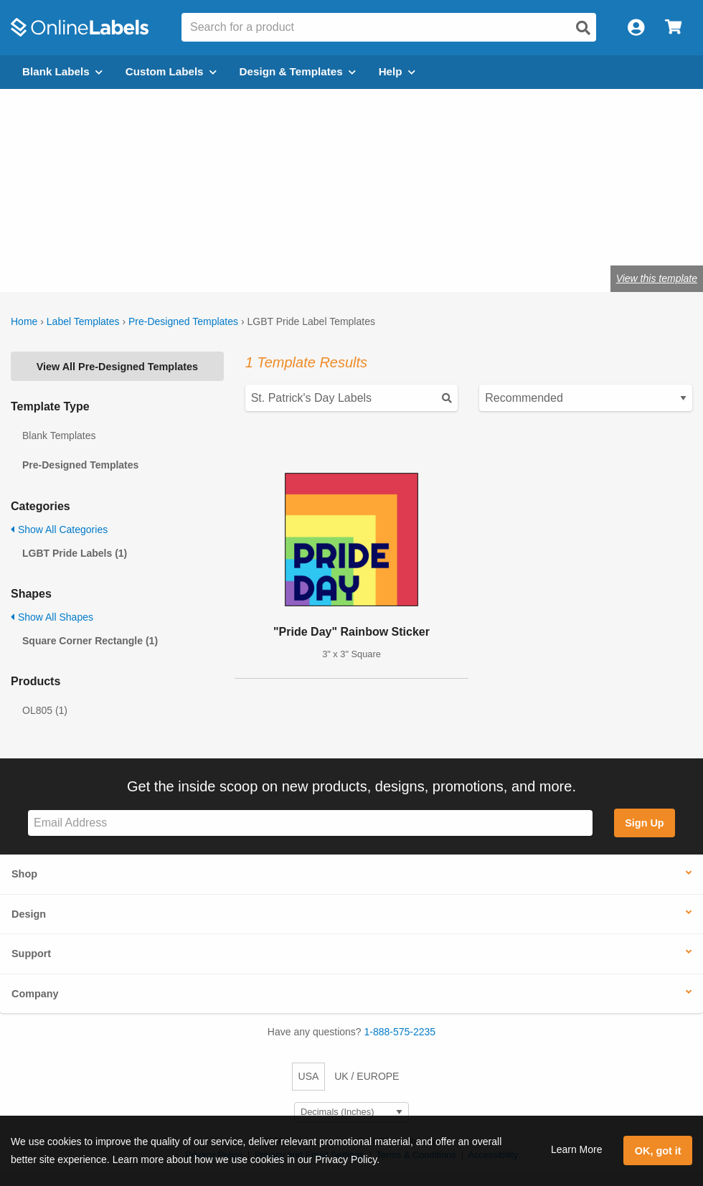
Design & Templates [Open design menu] (298, 71)
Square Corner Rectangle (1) (90, 640)
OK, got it (658, 1151)
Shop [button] (24, 874)
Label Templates (83, 321)
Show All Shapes (52, 617)
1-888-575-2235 (400, 1031)
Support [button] (31, 953)
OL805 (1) (44, 710)
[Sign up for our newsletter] (310, 823)
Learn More (577, 1149)
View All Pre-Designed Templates (117, 366)
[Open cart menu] (673, 28)
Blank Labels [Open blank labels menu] (62, 71)
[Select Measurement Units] (351, 1112)
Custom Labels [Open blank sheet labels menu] (171, 71)
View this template (656, 278)
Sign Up (644, 823)
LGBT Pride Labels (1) (74, 553)
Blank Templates (58, 435)
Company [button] (35, 993)
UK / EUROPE (366, 1076)
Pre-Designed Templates (183, 321)
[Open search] (583, 28)
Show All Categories (59, 529)
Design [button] (28, 914)
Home (24, 321)
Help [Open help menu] (397, 71)
